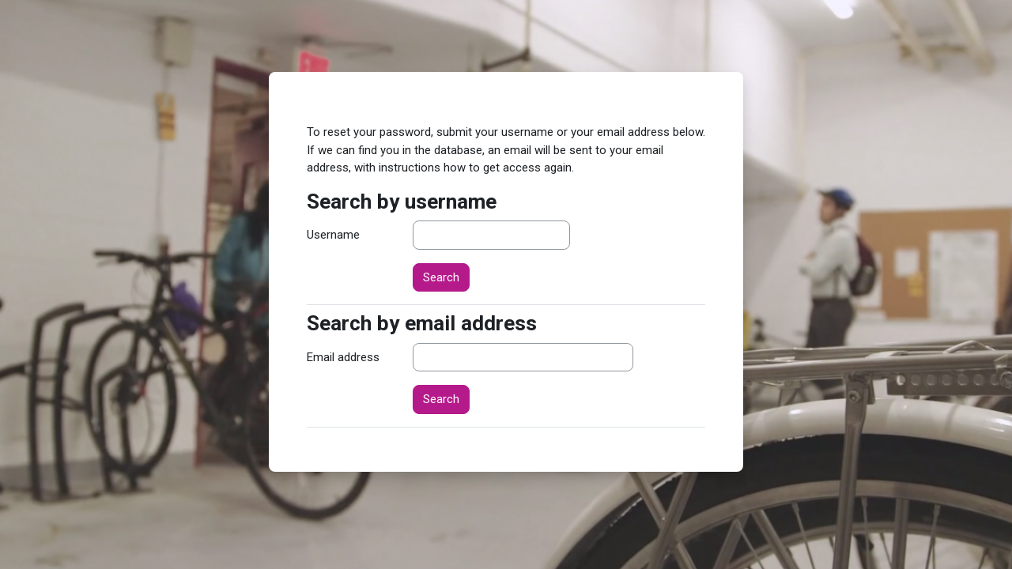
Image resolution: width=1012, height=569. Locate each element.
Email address (343, 357)
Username (333, 235)
